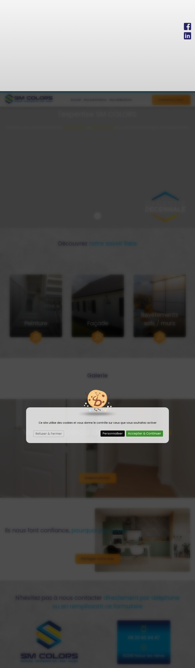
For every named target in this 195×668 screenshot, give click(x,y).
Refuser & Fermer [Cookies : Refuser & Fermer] (48, 342)
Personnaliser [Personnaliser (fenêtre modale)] (112, 342)
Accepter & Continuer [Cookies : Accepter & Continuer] (144, 342)
